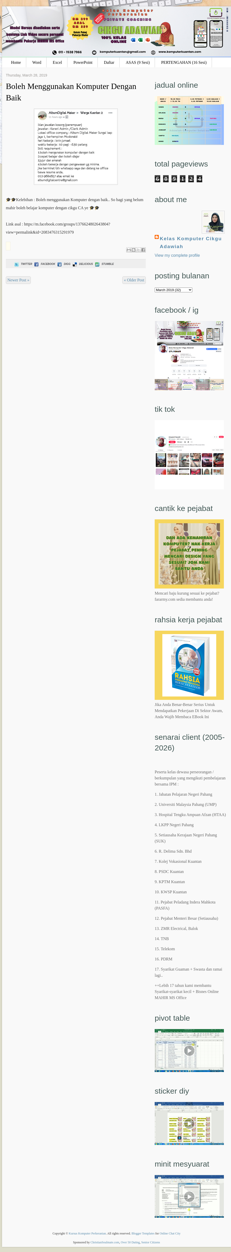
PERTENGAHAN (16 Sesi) (184, 62)
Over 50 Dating (130, 1242)
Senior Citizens (150, 1242)
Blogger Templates (143, 1233)
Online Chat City (170, 1233)
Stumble (104, 264)
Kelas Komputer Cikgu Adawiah (191, 242)
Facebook (44, 264)
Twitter (22, 264)
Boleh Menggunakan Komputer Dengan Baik (71, 92)
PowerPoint (83, 62)
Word (36, 62)
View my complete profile (177, 255)
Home (16, 62)
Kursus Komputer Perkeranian (87, 1233)
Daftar (109, 62)
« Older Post (134, 280)
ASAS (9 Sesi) (138, 62)
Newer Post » (18, 280)
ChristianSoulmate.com (105, 1242)
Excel (57, 62)
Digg (63, 264)
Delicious (82, 264)
